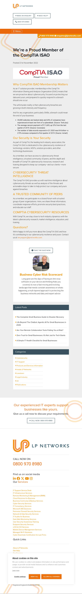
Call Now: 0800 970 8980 (41, 421)
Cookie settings (20, 576)
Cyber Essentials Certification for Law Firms (29, 535)
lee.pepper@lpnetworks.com (29, 237)
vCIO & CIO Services (21, 527)
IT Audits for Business (21, 517)
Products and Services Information (29, 366)
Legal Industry (21, 377)
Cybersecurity (21, 358)
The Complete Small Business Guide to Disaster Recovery (40, 317)
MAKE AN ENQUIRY (23, 16)
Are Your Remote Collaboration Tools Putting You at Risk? (39, 330)
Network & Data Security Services (26, 514)
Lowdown (19, 373)
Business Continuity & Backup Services (28, 501)
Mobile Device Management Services (27, 530)
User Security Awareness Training (26, 522)
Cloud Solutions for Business (24, 498)
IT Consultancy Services (22, 506)
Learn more (15, 570)
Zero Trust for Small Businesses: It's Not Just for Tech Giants (40, 335)
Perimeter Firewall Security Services (27, 511)
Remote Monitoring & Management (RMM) (29, 496)
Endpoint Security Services (23, 524)
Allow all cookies (51, 576)
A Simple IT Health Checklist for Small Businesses (36, 340)
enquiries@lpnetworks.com (67, 36)
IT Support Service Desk (22, 490)
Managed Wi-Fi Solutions (22, 532)
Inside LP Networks (23, 369)
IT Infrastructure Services (22, 493)
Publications (20, 385)
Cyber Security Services (22, 503)
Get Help (16, 551)
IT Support (20, 362)
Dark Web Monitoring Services (24, 519)
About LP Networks (20, 548)
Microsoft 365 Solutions (22, 509)
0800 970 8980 (22, 22)
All (17, 381)
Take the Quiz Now (41, 250)
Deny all (34, 576)
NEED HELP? (42, 16)
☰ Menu (17, 31)
